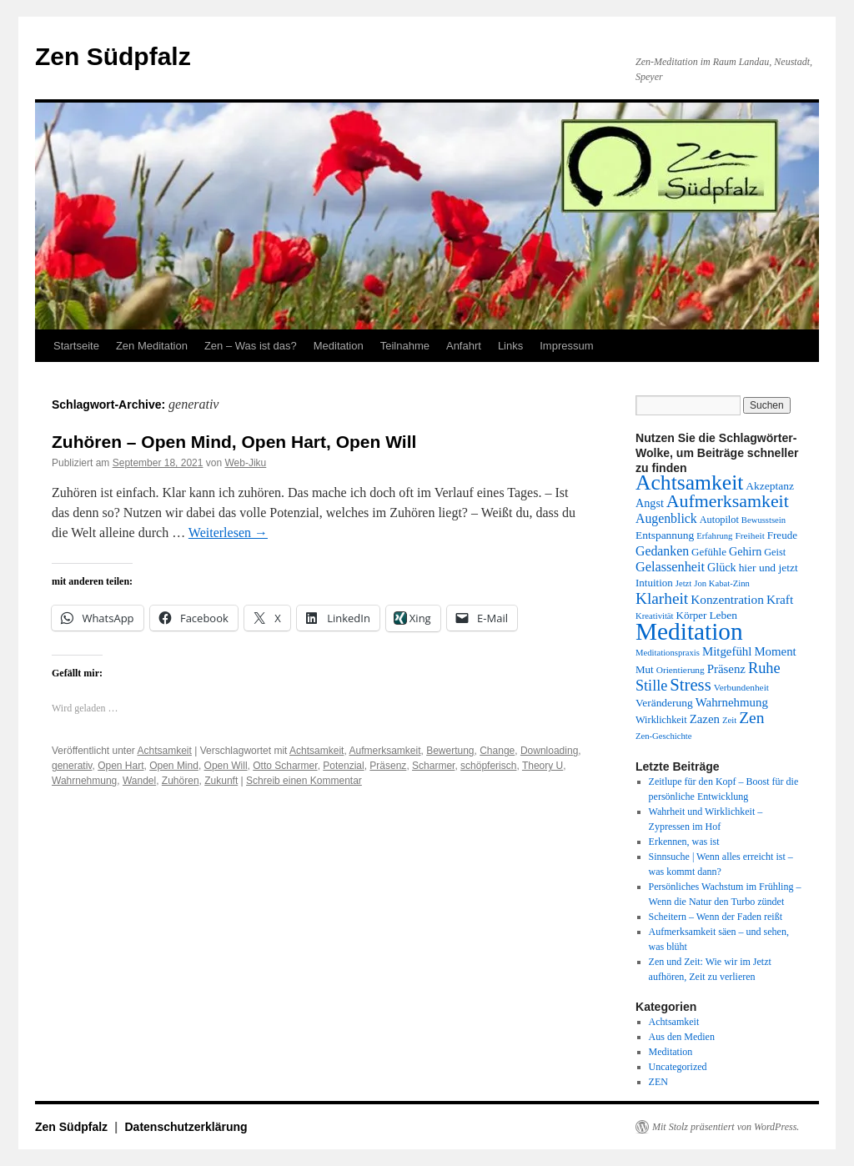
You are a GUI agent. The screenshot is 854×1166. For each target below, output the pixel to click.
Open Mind (173, 765)
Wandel (139, 781)
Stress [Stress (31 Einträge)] (690, 685)
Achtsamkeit (165, 750)
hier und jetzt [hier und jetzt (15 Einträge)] (768, 567)
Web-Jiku (246, 463)
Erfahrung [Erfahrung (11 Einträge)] (714, 535)
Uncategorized (678, 1067)
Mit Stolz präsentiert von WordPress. (725, 1127)
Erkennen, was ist (684, 841)
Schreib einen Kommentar (304, 781)
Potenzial (343, 765)
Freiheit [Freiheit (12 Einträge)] (749, 535)
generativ (72, 765)
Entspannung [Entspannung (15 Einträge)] (664, 535)
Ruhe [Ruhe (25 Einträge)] (764, 668)
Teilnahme (405, 345)
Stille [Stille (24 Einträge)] (651, 685)
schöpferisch (488, 765)
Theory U (542, 765)
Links (510, 345)
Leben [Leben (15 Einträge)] (723, 615)
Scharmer (433, 765)
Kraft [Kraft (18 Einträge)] (779, 599)
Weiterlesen (228, 532)
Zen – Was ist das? (250, 345)
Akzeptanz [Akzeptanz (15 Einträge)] (770, 486)
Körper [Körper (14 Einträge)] (691, 615)
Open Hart (120, 765)
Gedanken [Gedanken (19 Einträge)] (662, 551)
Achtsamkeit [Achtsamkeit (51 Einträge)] (689, 482)
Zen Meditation (152, 345)
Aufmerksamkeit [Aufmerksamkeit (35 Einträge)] (727, 501)
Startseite (76, 345)
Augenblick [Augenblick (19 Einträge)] (666, 518)
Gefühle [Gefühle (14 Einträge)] (708, 551)
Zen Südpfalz (113, 56)
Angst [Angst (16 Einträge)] (649, 503)
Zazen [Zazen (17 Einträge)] (705, 719)
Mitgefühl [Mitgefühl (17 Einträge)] (726, 651)
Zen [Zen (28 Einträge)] (751, 717)
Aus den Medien (682, 1037)
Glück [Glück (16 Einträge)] (721, 567)
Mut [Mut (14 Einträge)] (644, 669)
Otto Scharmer (285, 765)
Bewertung (450, 750)
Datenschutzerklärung (186, 1126)
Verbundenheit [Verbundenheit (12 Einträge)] (741, 687)
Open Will (226, 765)
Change (497, 750)
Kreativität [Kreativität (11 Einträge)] (654, 616)
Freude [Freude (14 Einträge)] (782, 535)
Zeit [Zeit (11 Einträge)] (729, 720)
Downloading (549, 750)
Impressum (566, 345)
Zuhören (180, 781)
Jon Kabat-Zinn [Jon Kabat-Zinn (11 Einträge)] (722, 583)
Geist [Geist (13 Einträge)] (775, 552)
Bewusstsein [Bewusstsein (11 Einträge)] (763, 520)
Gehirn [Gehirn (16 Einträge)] (745, 551)
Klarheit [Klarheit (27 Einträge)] (661, 598)
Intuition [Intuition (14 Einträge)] (654, 582)
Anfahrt (463, 345)
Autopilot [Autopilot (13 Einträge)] (719, 519)
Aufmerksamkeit (384, 750)
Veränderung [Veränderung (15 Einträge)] (664, 702)
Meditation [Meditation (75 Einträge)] (689, 631)
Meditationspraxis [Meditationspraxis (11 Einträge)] (667, 652)
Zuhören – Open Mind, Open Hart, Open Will (234, 441)
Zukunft (221, 781)
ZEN (658, 1082)
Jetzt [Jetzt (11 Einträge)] (684, 583)
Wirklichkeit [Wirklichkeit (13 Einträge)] (661, 720)
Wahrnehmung (84, 781)
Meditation (339, 345)
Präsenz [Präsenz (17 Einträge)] (726, 669)
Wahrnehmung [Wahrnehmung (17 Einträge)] (732, 702)
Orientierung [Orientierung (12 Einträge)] (680, 670)
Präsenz (387, 765)
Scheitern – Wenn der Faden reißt (715, 916)
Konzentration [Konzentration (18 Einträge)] (727, 599)
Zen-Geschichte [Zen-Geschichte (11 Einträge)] (663, 736)
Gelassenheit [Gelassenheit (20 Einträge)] (670, 567)
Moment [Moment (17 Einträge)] (775, 651)
